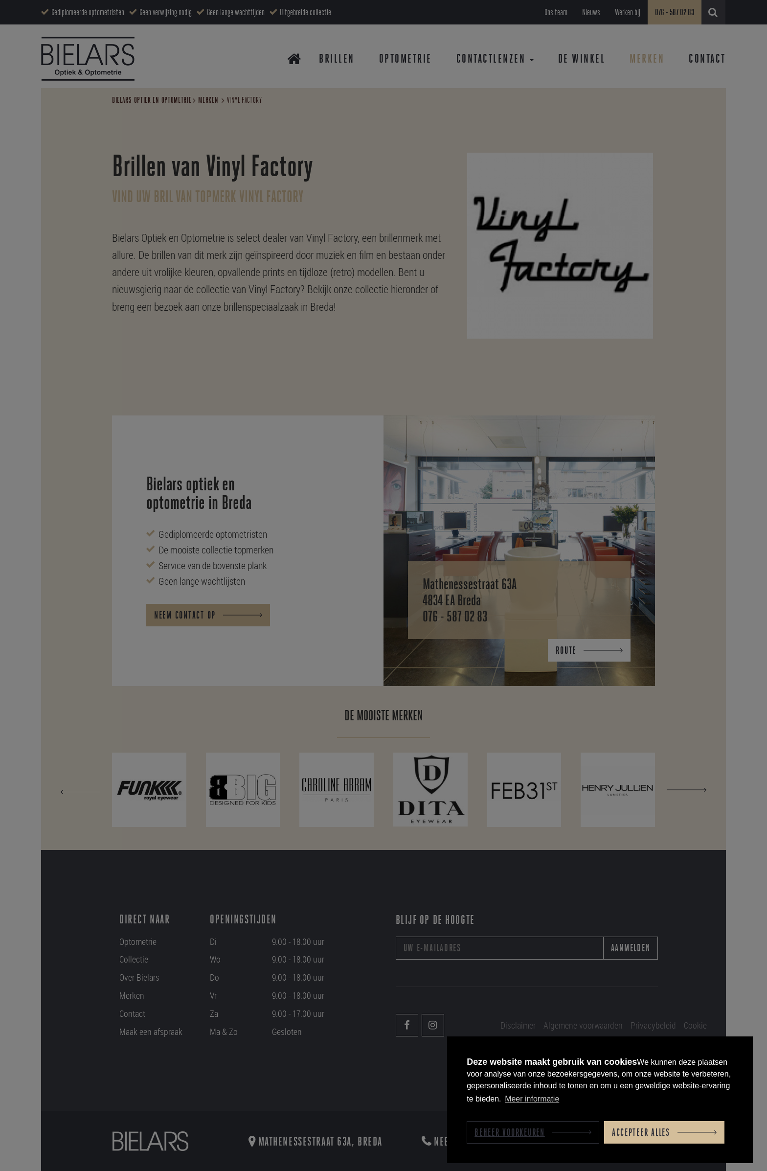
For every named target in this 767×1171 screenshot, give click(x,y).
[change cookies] (533, 1132)
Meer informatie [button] (532, 1099)
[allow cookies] (664, 1132)
